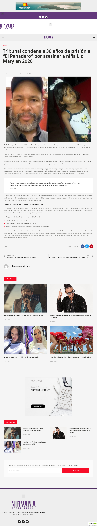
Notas (5, 46)
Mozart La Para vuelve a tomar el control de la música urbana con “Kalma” (70, 316)
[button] (2, 13)
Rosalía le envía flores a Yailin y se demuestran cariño (21, 357)
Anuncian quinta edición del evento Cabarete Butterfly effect (70, 357)
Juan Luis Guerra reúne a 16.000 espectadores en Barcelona (23, 315)
